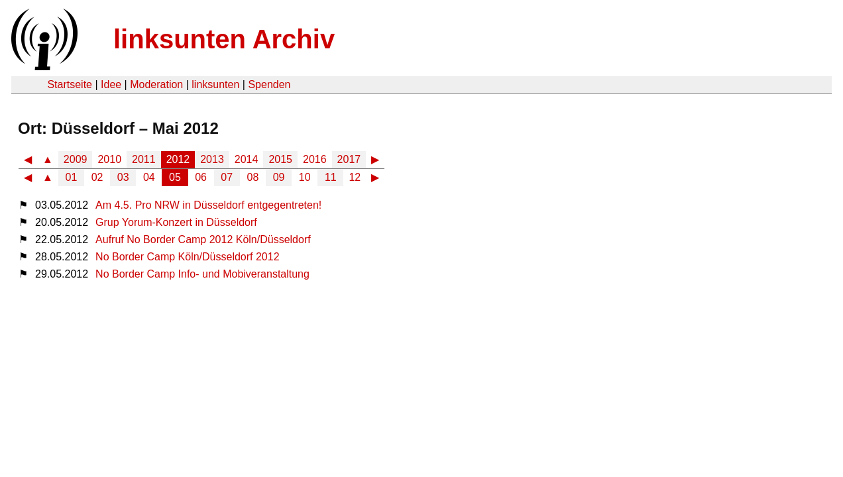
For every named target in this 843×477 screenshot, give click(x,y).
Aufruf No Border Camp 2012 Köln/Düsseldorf (203, 239)
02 (97, 177)
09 (279, 177)
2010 (109, 159)
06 (201, 177)
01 (72, 177)
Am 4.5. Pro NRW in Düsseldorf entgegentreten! (208, 205)
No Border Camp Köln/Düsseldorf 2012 (187, 256)
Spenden (269, 84)
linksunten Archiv (224, 39)
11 (331, 177)
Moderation (156, 84)
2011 (144, 159)
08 (253, 177)
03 (123, 177)
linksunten (215, 84)
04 (149, 177)
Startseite (69, 84)
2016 (315, 159)
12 (355, 177)
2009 (75, 159)
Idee (111, 84)
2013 (212, 159)
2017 (349, 159)
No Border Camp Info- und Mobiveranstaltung (202, 274)
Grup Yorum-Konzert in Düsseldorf (176, 222)
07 (227, 177)
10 (305, 177)
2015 (280, 159)
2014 (246, 159)
